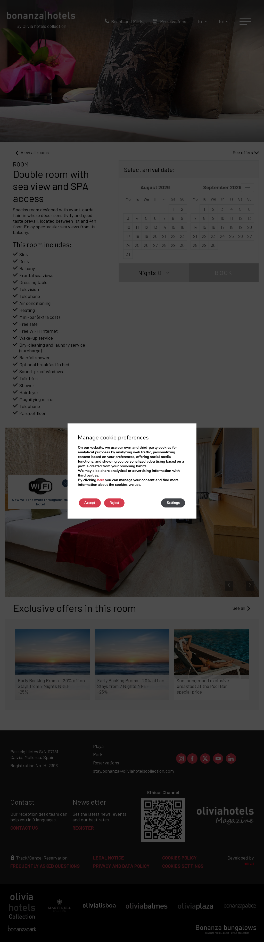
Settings (170, 503)
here (100, 479)
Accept (92, 503)
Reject (122, 503)
